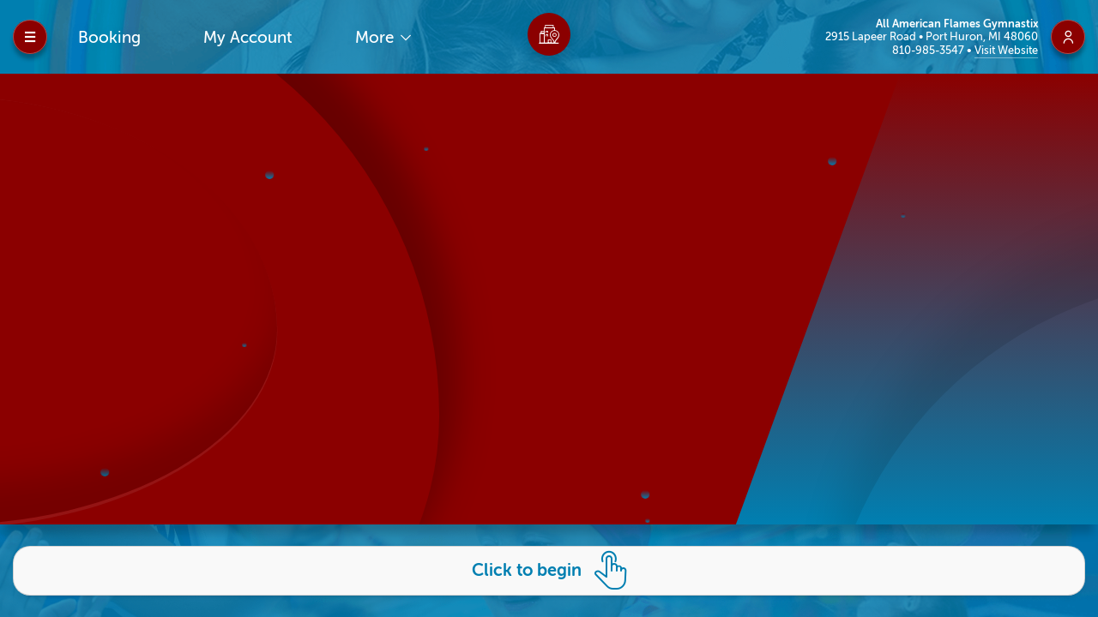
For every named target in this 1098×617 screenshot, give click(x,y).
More (376, 37)
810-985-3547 (929, 50)
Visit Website (1006, 50)
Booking (109, 37)
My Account (248, 37)
